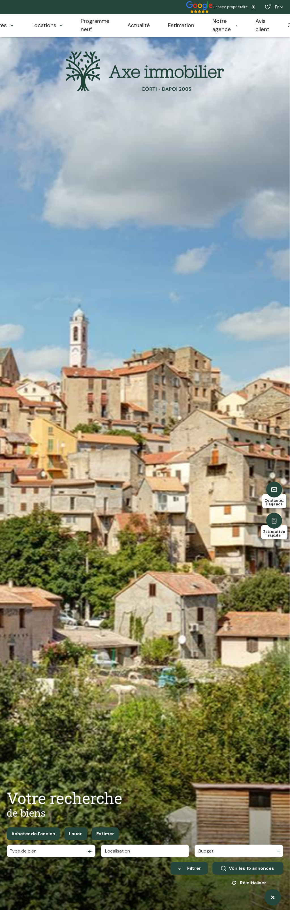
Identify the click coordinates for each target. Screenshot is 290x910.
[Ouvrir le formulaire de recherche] (189, 868)
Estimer (105, 834)
